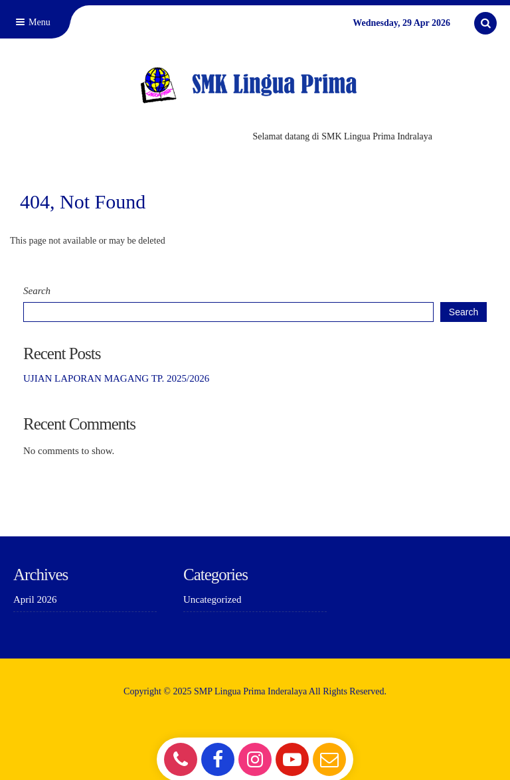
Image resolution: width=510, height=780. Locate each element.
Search (36, 290)
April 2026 (34, 599)
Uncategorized (212, 599)
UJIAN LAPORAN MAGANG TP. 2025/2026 (116, 378)
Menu (31, 22)
